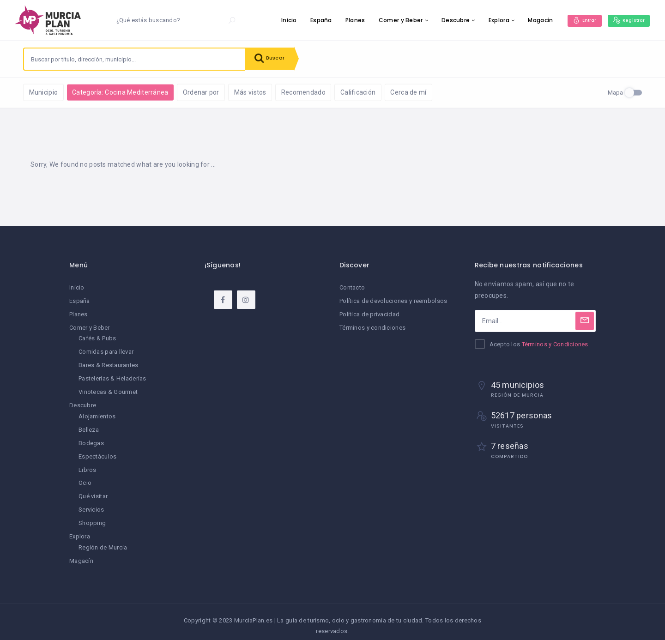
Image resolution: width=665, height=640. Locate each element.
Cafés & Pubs (97, 337)
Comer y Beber (391, 20)
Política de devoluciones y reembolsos (393, 301)
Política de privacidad (369, 314)
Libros (88, 465)
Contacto (352, 287)
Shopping (92, 517)
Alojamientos (97, 413)
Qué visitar (93, 491)
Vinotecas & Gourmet (108, 389)
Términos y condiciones (372, 327)
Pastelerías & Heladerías (112, 376)
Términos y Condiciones (555, 344)
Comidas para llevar (106, 350)
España (312, 20)
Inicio (280, 20)
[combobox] (134, 59)
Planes (346, 20)
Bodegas (91, 439)
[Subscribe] (584, 321)
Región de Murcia (103, 540)
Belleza (89, 426)
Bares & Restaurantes (109, 363)
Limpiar (124, 91)
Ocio (85, 478)
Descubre (446, 20)
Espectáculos (97, 452)
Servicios (91, 504)
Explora (489, 20)
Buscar (272, 59)
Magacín (531, 20)
